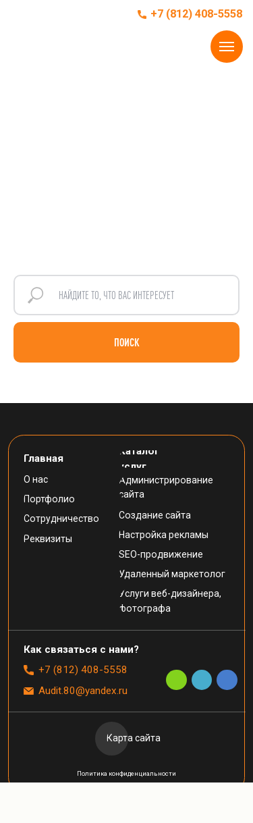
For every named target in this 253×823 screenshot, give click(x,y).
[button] (88, 650)
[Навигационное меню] (226, 46)
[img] (38, 14)
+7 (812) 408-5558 (196, 13)
